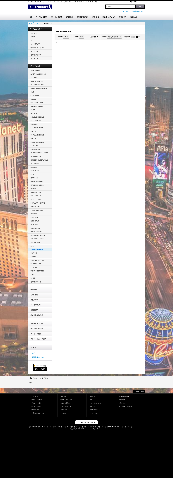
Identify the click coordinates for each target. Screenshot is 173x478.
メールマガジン (36, 305)
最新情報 (34, 289)
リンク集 (63, 413)
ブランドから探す (36, 403)
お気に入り (93, 406)
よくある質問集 (36, 334)
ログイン (125, 11)
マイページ (93, 396)
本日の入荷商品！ (36, 406)
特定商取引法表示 (37, 315)
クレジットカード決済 (38, 339)
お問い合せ (34, 295)
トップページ (35, 396)
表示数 (60, 37)
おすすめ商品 (35, 409)
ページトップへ (140, 391)
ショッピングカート (95, 403)
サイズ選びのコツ (37, 329)
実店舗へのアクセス (37, 323)
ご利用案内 (34, 310)
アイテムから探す (36, 399)
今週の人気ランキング (37, 413)
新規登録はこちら (137, 11)
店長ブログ (34, 300)
